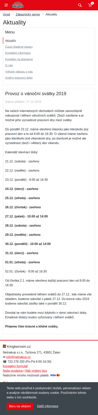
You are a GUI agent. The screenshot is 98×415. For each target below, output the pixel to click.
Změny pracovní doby (19, 77)
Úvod (6, 14)
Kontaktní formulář (15, 366)
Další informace (47, 406)
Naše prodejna (13, 370)
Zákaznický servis (28, 14)
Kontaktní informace (18, 52)
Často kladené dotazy (19, 46)
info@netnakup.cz (18, 357)
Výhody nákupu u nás (19, 71)
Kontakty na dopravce (19, 59)
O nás (9, 65)
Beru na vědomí (20, 406)
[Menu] (6, 5)
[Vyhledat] (79, 5)
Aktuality (10, 40)
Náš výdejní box (36, 370)
